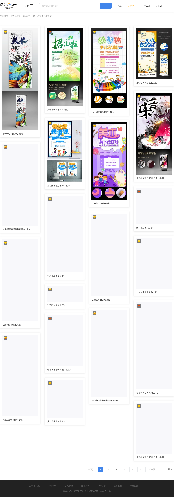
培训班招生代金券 (144, 228)
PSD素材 (26, 16)
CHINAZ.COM (91, 491)
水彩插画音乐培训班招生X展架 (150, 178)
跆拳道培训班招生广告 (13, 420)
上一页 (89, 469)
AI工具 (121, 6)
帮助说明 (134, 486)
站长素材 (15, 16)
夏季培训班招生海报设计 (58, 109)
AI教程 (131, 6)
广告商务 (69, 486)
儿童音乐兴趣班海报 (101, 300)
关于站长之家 (35, 486)
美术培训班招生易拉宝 (13, 134)
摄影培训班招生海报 (12, 325)
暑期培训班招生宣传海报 (58, 186)
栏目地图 (118, 486)
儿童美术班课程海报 (101, 203)
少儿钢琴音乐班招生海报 (103, 112)
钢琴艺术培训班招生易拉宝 (59, 369)
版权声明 (85, 486)
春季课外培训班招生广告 (147, 393)
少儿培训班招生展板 (56, 421)
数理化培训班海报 (55, 276)
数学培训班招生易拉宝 (146, 83)
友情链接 (101, 486)
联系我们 (53, 486)
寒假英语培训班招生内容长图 (105, 400)
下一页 (151, 469)
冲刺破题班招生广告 (56, 305)
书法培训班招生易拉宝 (146, 292)
